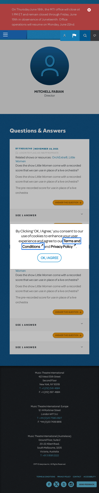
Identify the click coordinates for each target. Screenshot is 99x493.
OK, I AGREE (49, 257)
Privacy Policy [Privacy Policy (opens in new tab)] (61, 246)
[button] (74, 35)
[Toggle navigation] (4, 34)
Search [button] (85, 35)
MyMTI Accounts (64, 35)
